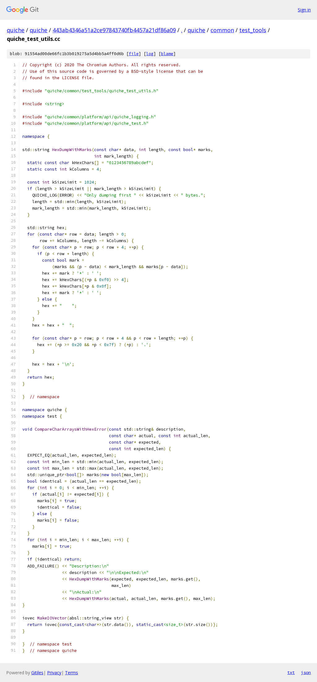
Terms (71, 672)
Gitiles (37, 672)
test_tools (252, 30)
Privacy (54, 672)
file (134, 53)
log (150, 53)
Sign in (304, 10)
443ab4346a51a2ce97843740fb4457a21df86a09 (114, 30)
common (222, 30)
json (306, 672)
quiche (15, 30)
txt (291, 672)
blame (167, 53)
